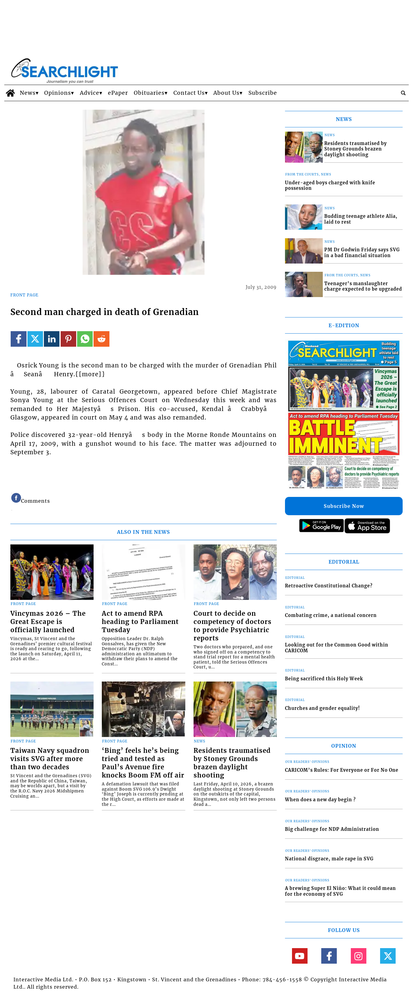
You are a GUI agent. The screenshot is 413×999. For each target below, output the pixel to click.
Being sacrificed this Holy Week (324, 679)
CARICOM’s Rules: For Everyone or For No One (341, 770)
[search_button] (403, 93)
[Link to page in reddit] (101, 339)
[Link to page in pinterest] (68, 339)
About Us (226, 93)
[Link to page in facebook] (18, 339)
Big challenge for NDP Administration (332, 829)
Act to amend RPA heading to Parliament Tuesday (140, 622)
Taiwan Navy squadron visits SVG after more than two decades (49, 759)
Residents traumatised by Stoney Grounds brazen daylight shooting (232, 763)
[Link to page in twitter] (35, 339)
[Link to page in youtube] (300, 956)
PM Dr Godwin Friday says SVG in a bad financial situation (362, 252)
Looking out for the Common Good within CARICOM (336, 648)
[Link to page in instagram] (358, 956)
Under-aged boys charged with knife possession (330, 185)
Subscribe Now (344, 506)
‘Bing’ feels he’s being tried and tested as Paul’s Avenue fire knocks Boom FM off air (143, 763)
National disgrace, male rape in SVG (329, 859)
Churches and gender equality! (322, 708)
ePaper (118, 93)
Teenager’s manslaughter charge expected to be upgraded (363, 286)
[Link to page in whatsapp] (85, 339)
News (28, 93)
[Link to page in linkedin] (51, 339)
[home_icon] (10, 93)
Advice (89, 93)
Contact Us (189, 93)
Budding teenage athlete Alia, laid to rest (360, 219)
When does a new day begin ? (320, 799)
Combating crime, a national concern (331, 615)
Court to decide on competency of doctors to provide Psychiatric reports (233, 626)
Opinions (57, 93)
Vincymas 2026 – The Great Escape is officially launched (48, 622)
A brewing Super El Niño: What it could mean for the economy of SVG (340, 891)
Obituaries (149, 93)
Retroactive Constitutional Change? (328, 586)
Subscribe (262, 93)
